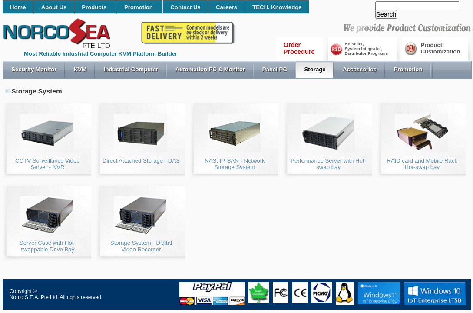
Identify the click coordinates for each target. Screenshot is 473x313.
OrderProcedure (299, 48)
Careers (226, 7)
